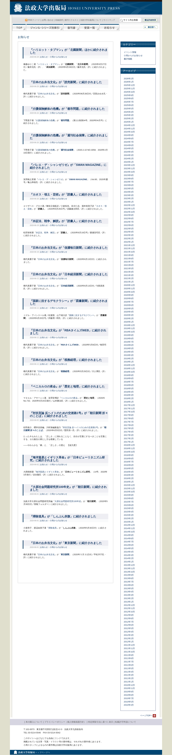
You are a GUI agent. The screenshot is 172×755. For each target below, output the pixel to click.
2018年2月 (129, 398)
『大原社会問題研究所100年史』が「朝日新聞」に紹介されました (68, 488)
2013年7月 (129, 582)
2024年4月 (129, 152)
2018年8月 (129, 378)
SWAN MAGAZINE (78, 179)
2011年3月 (129, 675)
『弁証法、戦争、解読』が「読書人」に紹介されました (66, 221)
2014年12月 (129, 525)
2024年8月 (129, 138)
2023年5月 (129, 188)
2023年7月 (129, 182)
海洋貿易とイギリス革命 (47, 472)
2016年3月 (129, 475)
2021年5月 (129, 268)
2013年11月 (129, 568)
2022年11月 (129, 208)
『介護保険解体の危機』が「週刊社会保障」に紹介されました (69, 137)
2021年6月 (129, 265)
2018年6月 (129, 385)
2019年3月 (129, 355)
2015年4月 (129, 511)
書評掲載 (128, 59)
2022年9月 (129, 215)
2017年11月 (129, 408)
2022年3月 (129, 235)
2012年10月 (129, 611)
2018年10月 (129, 372)
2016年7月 (129, 461)
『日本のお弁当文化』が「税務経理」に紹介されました (66, 359)
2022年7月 (129, 222)
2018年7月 (129, 382)
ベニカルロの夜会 (69, 398)
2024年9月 (129, 135)
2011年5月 (129, 668)
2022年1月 (129, 242)
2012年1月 (129, 641)
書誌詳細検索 (150, 20)
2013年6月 (129, 585)
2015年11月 (129, 488)
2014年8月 (129, 538)
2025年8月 (129, 98)
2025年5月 (129, 108)
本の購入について (34, 722)
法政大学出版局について (90, 20)
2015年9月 (129, 495)
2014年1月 (129, 561)
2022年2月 (129, 238)
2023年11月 (129, 168)
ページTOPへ (146, 715)
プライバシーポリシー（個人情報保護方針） (65, 722)
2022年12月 (129, 205)
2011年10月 (129, 652)
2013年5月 (129, 588)
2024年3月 (129, 155)
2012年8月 (129, 618)
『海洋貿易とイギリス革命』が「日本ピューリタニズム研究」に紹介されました (67, 459)
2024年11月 (129, 128)
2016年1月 (129, 482)
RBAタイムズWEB (70, 345)
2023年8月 (129, 178)
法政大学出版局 (40, 8)
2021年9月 (129, 255)
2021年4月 (129, 272)
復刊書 (71, 27)
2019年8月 (129, 338)
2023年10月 (129, 172)
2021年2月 (129, 278)
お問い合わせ (47, 20)
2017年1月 (129, 442)
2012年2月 (129, 638)
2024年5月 (129, 148)
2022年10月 (129, 212)
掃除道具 (52, 528)
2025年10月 (129, 92)
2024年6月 (129, 145)
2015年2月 (129, 518)
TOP (19, 27)
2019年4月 (129, 352)
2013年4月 (129, 591)
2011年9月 (129, 655)
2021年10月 (129, 252)
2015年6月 (129, 505)
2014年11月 (129, 528)
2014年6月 (129, 545)
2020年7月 (129, 302)
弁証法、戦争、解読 (45, 232)
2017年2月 (129, 438)
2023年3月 (129, 195)
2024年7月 (129, 142)
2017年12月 (129, 405)
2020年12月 (129, 285)
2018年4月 (129, 392)
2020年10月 (129, 292)
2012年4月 (129, 632)
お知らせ (109, 27)
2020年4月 (129, 312)
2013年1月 (129, 602)
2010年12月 (129, 685)
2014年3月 (129, 555)
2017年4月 (129, 432)
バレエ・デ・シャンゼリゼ (50, 179)
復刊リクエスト (71, 20)
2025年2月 (129, 118)
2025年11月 (129, 88)
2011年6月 (129, 665)
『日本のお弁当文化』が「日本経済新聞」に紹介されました (69, 274)
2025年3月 (129, 115)
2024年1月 (129, 162)
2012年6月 (129, 625)
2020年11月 (129, 288)
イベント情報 (130, 52)
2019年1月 (129, 362)
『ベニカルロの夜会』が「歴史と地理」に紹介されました (67, 386)
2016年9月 (129, 455)
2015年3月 (129, 515)
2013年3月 (129, 595)
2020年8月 (129, 298)
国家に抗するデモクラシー (81, 315)
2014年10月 (129, 532)
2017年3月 (129, 435)
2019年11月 (129, 328)
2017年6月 (129, 425)
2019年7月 (129, 342)
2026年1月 (129, 82)
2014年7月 (129, 541)
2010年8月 (129, 695)
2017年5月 (129, 428)
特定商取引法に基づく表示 (100, 722)
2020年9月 (129, 295)
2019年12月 (129, 325)
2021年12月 (129, 245)
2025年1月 (129, 122)
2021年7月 (129, 262)
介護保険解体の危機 (45, 120)
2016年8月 (129, 458)
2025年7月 (129, 102)
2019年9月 (129, 335)
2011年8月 (129, 658)
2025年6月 (129, 105)
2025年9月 (129, 95)
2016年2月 (129, 478)
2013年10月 (129, 572)
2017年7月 (129, 422)
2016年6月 (129, 465)
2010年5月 (129, 702)
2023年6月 (129, 185)
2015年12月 (129, 485)
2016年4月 (129, 472)
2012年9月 (129, 615)
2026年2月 (129, 78)
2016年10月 (129, 452)
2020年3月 (129, 315)
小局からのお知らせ (58, 57)
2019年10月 (129, 332)
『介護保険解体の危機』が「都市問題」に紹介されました (67, 108)
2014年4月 (129, 552)
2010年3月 (129, 705)
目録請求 (59, 20)
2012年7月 (129, 622)
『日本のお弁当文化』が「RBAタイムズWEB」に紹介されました (68, 332)
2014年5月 (129, 548)
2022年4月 (129, 232)
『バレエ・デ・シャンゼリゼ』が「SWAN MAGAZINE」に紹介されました (68, 166)
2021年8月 (129, 258)
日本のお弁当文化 (46, 93)
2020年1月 (129, 322)
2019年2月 (129, 358)
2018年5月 (129, 388)
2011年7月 (129, 661)
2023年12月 (129, 165)
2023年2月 (129, 198)
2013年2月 (129, 598)
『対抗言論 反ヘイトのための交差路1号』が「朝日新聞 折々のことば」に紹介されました (69, 414)
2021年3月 (129, 275)
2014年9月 (129, 535)
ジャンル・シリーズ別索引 (44, 27)
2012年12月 (129, 605)
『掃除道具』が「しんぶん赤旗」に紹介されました (63, 516)
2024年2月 (129, 158)
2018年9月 (129, 375)
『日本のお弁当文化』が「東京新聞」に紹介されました (66, 543)
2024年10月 (129, 132)
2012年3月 (129, 635)
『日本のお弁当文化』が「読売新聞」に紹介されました (66, 82)
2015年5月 (129, 508)
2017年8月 (129, 418)
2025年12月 (129, 85)
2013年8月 (129, 578)
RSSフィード (34, 20)
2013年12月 (129, 565)
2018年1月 (129, 402)
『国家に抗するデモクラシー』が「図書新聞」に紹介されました (69, 302)
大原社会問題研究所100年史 (68, 501)
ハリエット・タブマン (48, 64)
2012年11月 (129, 608)
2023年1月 (129, 202)
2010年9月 (129, 691)
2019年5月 (129, 348)
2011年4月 (129, 672)
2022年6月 (129, 225)
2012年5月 (129, 628)
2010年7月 (129, 698)
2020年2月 (129, 318)
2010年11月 (129, 688)
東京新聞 (65, 554)
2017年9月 (129, 415)
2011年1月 (129, 681)
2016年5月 (129, 468)
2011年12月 (129, 645)
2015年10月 (129, 491)
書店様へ (150, 27)
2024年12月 (129, 125)
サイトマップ (109, 20)
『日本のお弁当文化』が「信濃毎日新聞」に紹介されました (69, 247)
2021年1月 (129, 282)
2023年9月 (129, 175)
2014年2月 (129, 558)
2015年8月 (129, 498)
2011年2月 (129, 678)
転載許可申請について (125, 722)
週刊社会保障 (67, 150)
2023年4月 (129, 192)
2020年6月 (129, 305)
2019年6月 (129, 345)
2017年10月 (129, 412)
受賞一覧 (89, 27)
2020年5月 (129, 308)
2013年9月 (129, 575)
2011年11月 (129, 648)
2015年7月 (129, 502)
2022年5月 (129, 228)
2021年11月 (129, 248)
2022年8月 (129, 218)
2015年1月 (129, 522)
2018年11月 (129, 368)
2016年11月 (129, 448)
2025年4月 (129, 112)
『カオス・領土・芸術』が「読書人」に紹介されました (66, 194)
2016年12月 (129, 445)
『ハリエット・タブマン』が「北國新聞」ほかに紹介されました (69, 51)
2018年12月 (129, 365)
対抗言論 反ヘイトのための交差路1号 (80, 427)
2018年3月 (129, 395)
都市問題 (65, 120)
